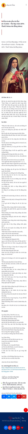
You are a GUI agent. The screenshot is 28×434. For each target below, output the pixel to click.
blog (23, 418)
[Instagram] (10, 428)
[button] (26, 410)
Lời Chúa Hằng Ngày (14, 377)
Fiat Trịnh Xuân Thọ (12, 378)
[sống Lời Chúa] (3, 5)
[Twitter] (14, 397)
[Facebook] (4, 397)
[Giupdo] (22, 428)
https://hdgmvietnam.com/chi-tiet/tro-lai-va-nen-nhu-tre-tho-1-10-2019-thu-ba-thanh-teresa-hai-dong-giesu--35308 (14, 369)
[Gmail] (24, 397)
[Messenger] (8, 397)
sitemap (24, 420)
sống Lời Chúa (10, 5)
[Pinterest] (19, 397)
